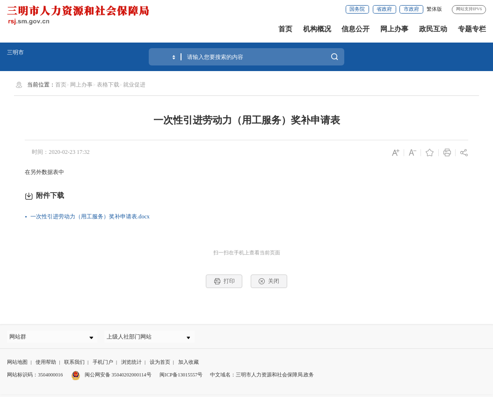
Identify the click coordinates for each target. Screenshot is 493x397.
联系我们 (74, 365)
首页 (285, 29)
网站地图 (17, 365)
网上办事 (394, 29)
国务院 (357, 9)
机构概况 (317, 29)
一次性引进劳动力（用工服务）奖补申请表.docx (90, 216)
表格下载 (108, 84)
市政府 (411, 9)
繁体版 (434, 9)
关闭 (268, 281)
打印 (224, 281)
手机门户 (103, 365)
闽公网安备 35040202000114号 (111, 378)
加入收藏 (188, 365)
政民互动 (433, 29)
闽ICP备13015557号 (181, 378)
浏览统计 (131, 365)
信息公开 (355, 29)
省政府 (384, 9)
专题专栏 (472, 29)
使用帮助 (46, 365)
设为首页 (160, 365)
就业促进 (134, 84)
